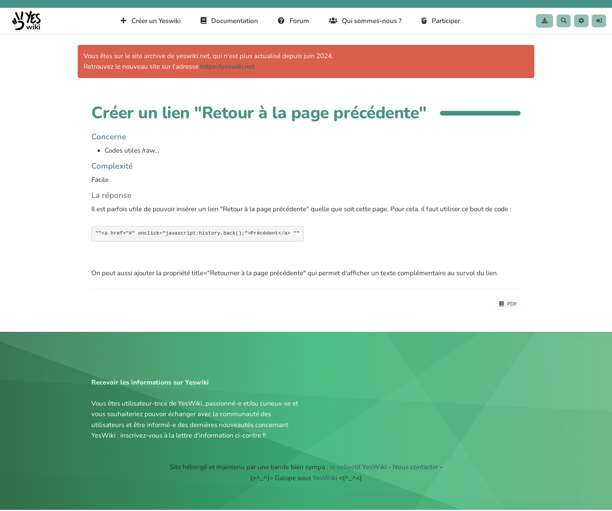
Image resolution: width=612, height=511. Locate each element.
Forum (288, 20)
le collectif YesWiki (358, 468)
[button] (577, 20)
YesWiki (325, 479)
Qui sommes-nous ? (360, 20)
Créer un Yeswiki (146, 20)
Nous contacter (415, 468)
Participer (435, 20)
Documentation (224, 20)
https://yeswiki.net (227, 66)
